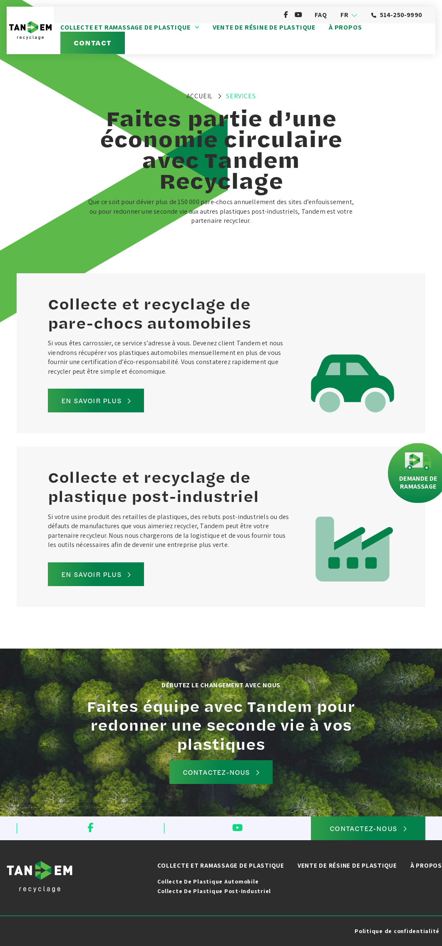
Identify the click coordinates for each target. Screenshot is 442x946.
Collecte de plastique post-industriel (214, 891)
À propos (345, 27)
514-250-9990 (396, 14)
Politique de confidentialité (397, 931)
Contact (93, 42)
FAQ (321, 14)
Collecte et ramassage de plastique (129, 27)
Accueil (199, 96)
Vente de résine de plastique (264, 27)
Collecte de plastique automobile (207, 881)
